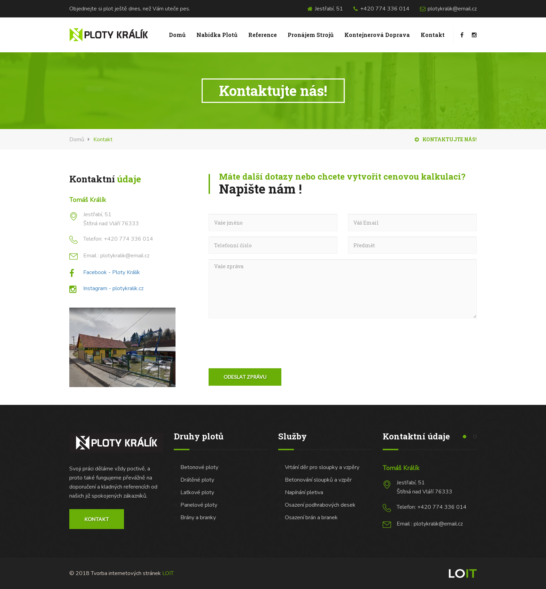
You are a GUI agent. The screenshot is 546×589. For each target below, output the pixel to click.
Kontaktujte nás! (446, 139)
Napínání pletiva (304, 492)
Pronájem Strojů (311, 34)
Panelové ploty (198, 505)
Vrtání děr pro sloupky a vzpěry (322, 467)
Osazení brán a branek (311, 517)
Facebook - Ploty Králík (111, 272)
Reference (262, 34)
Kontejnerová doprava (377, 34)
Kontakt (433, 34)
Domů (177, 34)
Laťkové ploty (197, 492)
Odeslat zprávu (245, 377)
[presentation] (261, 337)
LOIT (168, 573)
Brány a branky (198, 517)
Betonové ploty (199, 467)
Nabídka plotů (216, 34)
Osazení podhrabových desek (320, 505)
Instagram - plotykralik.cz (113, 288)
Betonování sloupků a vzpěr (318, 480)
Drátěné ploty (197, 480)
